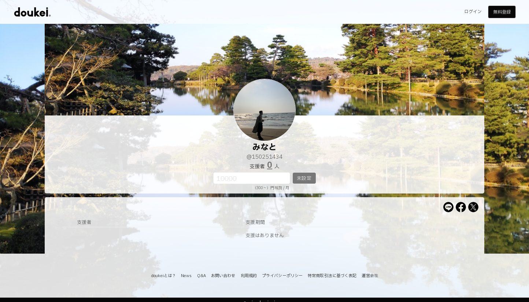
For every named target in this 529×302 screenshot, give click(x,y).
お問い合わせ (223, 276)
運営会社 (370, 276)
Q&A (201, 276)
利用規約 (249, 276)
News (186, 276)
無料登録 (502, 12)
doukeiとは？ (163, 276)
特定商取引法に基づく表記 (332, 276)
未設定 (304, 178)
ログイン (473, 11)
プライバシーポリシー (282, 276)
